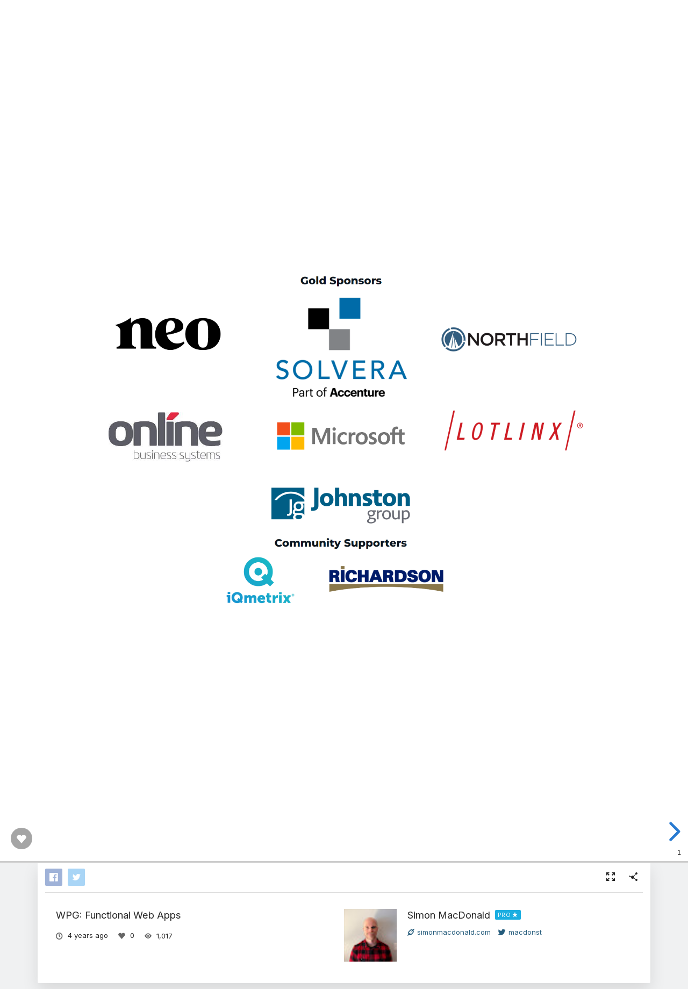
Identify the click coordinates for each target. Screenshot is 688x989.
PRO (504, 915)
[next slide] (675, 831)
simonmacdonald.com (449, 932)
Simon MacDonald (448, 915)
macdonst (520, 932)
